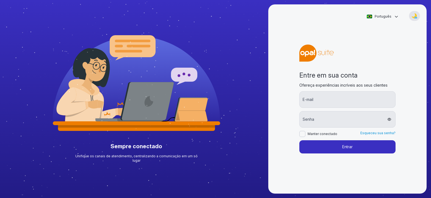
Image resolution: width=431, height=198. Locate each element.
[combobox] (382, 16)
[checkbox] (302, 134)
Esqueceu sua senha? (378, 133)
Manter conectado (322, 134)
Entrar (347, 146)
